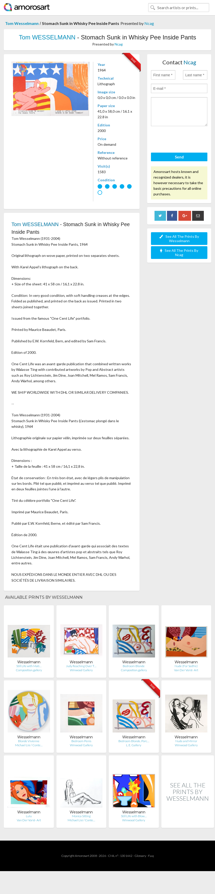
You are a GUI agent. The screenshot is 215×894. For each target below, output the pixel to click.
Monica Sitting (81, 816)
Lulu (29, 816)
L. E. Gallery (133, 745)
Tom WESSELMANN (47, 37)
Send (179, 157)
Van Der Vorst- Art (186, 670)
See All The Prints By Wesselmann (179, 238)
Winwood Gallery (81, 670)
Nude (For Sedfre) (186, 666)
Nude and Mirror (186, 741)
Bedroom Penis (81, 741)
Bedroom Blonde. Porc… (133, 741)
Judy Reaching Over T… (81, 666)
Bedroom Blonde (134, 666)
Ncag (149, 23)
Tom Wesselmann (22, 23)
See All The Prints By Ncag (179, 252)
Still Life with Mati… (28, 666)
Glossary (140, 856)
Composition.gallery (29, 670)
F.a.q (151, 856)
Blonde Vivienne (28, 741)
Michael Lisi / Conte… (28, 745)
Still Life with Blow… (134, 816)
